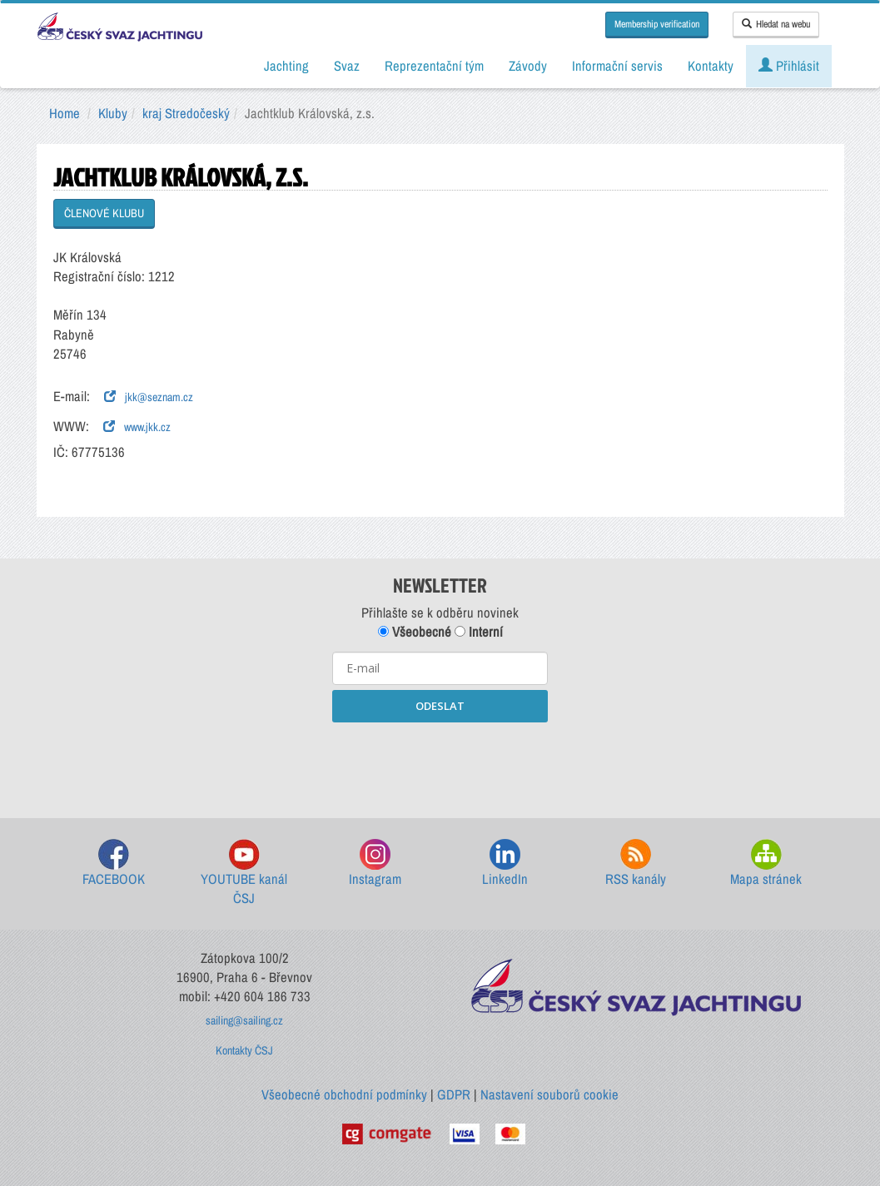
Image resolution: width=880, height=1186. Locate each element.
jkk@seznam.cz (148, 397)
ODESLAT (440, 705)
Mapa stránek (766, 863)
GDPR (453, 1094)
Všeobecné (414, 632)
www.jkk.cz (137, 426)
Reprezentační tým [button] (434, 66)
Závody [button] (528, 66)
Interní (479, 632)
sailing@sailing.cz (244, 1020)
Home (64, 113)
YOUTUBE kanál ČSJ (244, 873)
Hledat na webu (776, 24)
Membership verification (656, 24)
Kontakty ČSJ (244, 1050)
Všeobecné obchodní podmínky (344, 1094)
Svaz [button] (347, 66)
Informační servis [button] (617, 66)
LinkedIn (505, 863)
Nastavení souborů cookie (549, 1094)
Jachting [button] (286, 66)
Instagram (375, 863)
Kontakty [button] (710, 66)
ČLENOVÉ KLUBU (104, 213)
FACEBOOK (113, 863)
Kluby (112, 113)
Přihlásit (788, 66)
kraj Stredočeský (186, 113)
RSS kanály (635, 863)
